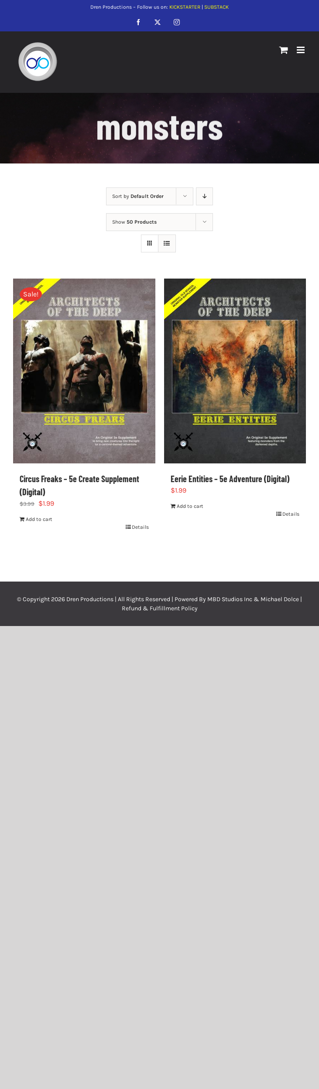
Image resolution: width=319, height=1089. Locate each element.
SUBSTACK (216, 7)
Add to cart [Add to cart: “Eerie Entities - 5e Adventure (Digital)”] (190, 506)
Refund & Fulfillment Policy (160, 608)
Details (140, 527)
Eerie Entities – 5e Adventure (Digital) (230, 478)
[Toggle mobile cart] (283, 49)
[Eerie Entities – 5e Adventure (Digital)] (235, 371)
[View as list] (166, 243)
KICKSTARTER (184, 7)
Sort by (138, 196)
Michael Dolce (280, 599)
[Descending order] (204, 196)
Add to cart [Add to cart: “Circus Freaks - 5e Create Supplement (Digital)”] (39, 519)
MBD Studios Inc (229, 599)
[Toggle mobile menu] (301, 49)
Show (134, 222)
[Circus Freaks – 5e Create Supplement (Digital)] (84, 371)
